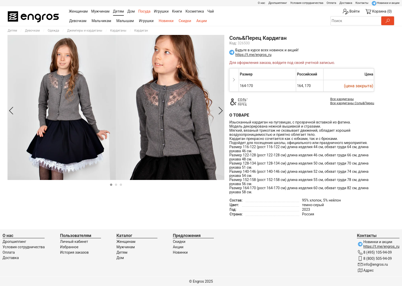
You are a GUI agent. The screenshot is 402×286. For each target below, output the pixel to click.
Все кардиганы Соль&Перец (352, 103)
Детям (12, 30)
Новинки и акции (388, 3)
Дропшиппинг (277, 3)
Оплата (331, 3)
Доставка (345, 3)
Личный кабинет (74, 242)
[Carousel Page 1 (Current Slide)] (111, 185)
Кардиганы (118, 30)
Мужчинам (125, 247)
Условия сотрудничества (306, 3)
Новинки (166, 21)
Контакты (361, 3)
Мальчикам (101, 21)
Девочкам (77, 21)
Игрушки (146, 21)
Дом (120, 258)
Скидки (185, 21)
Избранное (69, 247)
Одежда (53, 30)
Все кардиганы (342, 99)
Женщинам (125, 242)
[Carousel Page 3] (121, 185)
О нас (261, 3)
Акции (201, 21)
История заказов (74, 252)
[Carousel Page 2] (116, 185)
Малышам (125, 21)
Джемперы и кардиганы (84, 30)
